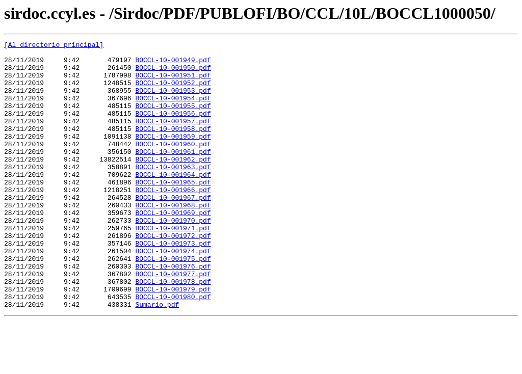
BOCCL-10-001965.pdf (173, 211)
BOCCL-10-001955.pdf (173, 119)
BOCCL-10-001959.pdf (173, 156)
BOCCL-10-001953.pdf (173, 100)
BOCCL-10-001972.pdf (173, 275)
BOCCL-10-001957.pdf (173, 137)
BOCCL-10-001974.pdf (173, 293)
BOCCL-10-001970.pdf (173, 256)
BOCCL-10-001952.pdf (173, 91)
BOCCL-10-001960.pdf (173, 165)
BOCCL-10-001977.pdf (173, 321)
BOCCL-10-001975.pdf (173, 302)
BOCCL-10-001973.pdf (173, 284)
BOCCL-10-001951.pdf (173, 82)
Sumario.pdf (157, 357)
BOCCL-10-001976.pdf (173, 311)
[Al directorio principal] (53, 45)
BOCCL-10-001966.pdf (173, 220)
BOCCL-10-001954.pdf (173, 110)
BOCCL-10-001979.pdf (173, 339)
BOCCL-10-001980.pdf (173, 348)
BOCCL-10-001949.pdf (173, 64)
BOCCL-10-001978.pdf (173, 330)
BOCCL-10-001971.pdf (173, 266)
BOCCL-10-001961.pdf (173, 174)
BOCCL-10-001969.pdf (173, 247)
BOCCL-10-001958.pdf (173, 146)
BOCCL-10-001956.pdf (173, 128)
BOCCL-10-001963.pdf (173, 192)
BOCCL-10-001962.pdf (173, 183)
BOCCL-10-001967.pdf (173, 229)
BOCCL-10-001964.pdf (173, 201)
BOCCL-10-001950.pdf (173, 73)
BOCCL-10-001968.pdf (173, 238)
